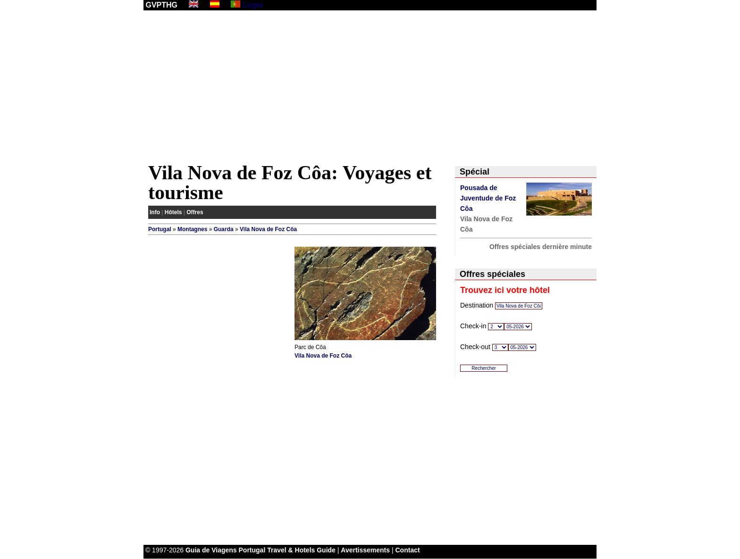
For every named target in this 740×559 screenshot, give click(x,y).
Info (155, 212)
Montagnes (192, 229)
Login (253, 5)
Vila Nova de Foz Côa (268, 229)
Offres (194, 212)
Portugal (159, 229)
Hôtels (173, 212)
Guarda (224, 229)
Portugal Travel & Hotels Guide (287, 550)
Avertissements (365, 550)
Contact (407, 550)
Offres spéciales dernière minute (540, 246)
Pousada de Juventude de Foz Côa (488, 198)
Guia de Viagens (211, 550)
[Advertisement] (370, 88)
